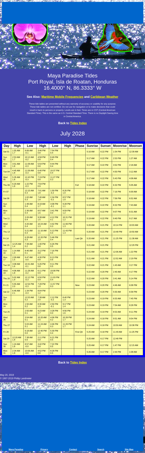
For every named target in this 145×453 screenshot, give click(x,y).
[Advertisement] (72, 13)
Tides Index (78, 123)
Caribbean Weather (104, 96)
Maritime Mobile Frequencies (62, 96)
